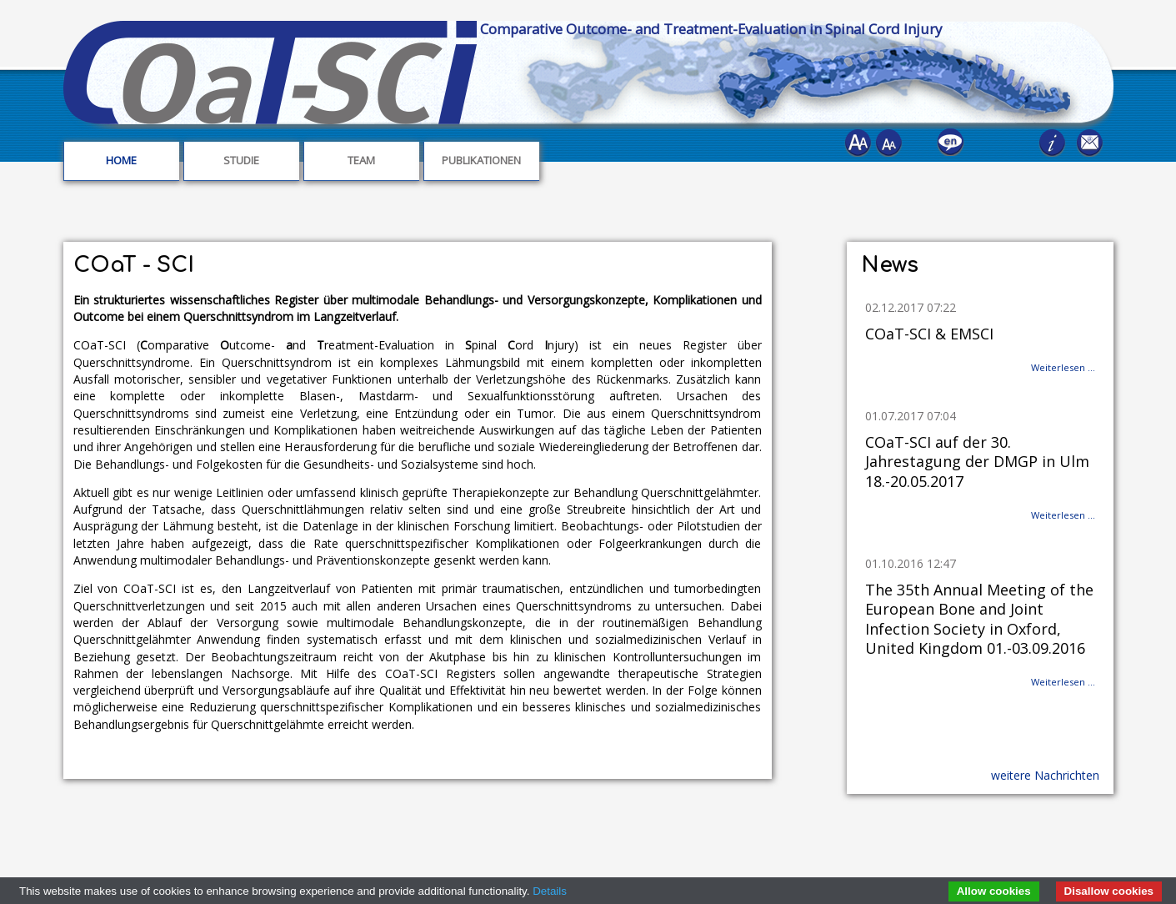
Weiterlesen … (1063, 367)
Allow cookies (994, 891)
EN (953, 145)
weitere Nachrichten (1045, 775)
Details (550, 891)
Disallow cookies (1108, 891)
